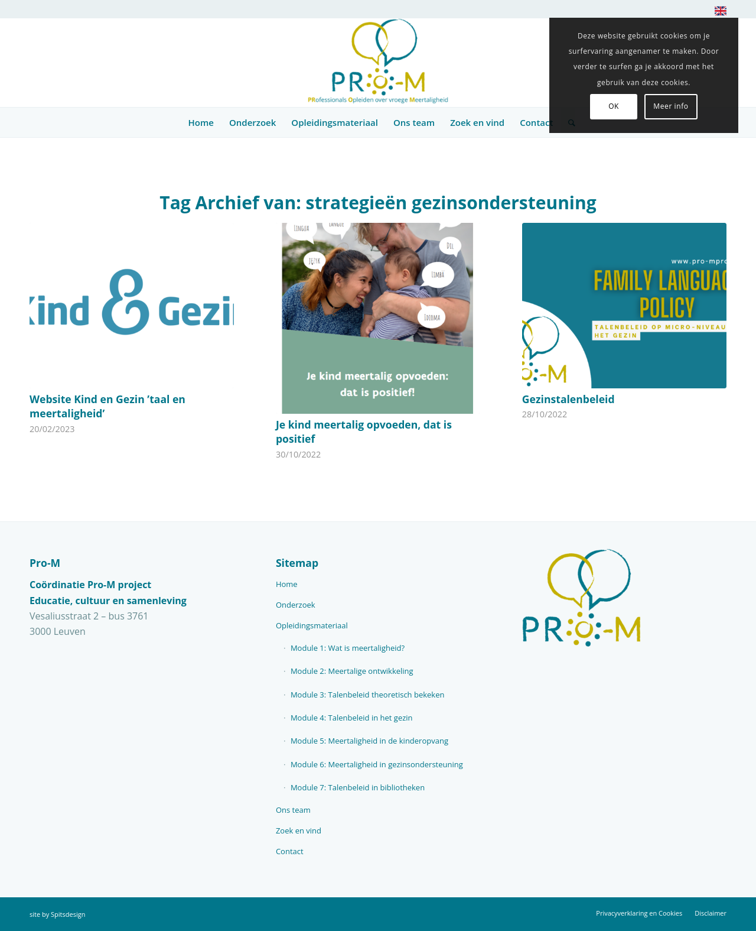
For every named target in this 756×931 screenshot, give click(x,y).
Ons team (293, 810)
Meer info (670, 106)
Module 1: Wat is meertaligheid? (348, 648)
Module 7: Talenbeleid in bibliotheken (358, 787)
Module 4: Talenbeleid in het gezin (352, 717)
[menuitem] (717, 13)
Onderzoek (295, 604)
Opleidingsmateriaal (312, 625)
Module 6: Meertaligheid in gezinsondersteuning (377, 764)
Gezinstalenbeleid (568, 399)
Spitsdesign (68, 914)
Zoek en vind (298, 830)
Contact (290, 851)
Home (287, 584)
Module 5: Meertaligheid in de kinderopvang (369, 740)
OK (613, 106)
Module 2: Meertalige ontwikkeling (352, 671)
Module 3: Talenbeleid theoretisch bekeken (368, 694)
